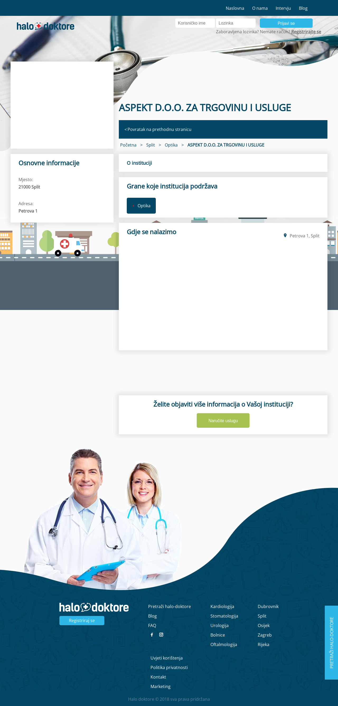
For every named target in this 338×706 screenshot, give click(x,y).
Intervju (283, 8)
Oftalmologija (223, 644)
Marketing (161, 686)
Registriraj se (82, 620)
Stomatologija (224, 616)
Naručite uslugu (223, 420)
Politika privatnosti (169, 667)
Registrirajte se (306, 32)
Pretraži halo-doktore (169, 606)
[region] (62, 105)
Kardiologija (222, 606)
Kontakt (158, 677)
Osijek (264, 625)
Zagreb (265, 635)
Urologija (219, 625)
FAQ (152, 625)
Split (262, 616)
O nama (260, 8)
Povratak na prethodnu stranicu (157, 129)
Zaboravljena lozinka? (237, 32)
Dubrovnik (268, 606)
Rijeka (263, 644)
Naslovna (235, 8)
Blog (303, 8)
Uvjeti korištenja (167, 658)
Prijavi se (286, 23)
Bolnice (217, 635)
